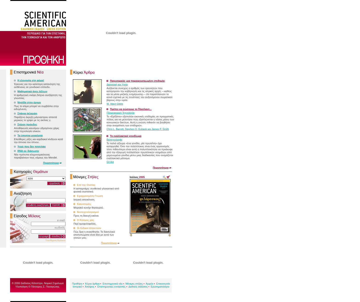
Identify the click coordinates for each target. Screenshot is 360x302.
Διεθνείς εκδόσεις (138, 286)
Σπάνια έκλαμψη (27, 113)
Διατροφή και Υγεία (117, 84)
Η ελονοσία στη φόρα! (30, 80)
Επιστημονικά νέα (113, 283)
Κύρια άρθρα (92, 283)
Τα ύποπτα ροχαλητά (30, 135)
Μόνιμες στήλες (134, 283)
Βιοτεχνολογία (114, 139)
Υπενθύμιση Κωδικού (55, 240)
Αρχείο (149, 283)
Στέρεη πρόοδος (27, 124)
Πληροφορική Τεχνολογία (121, 112)
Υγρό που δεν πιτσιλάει (31, 146)
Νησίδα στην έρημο (29, 102)
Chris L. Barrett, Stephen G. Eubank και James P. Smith (138, 129)
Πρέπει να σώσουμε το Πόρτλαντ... (131, 109)
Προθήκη (77, 283)
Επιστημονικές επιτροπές (111, 286)
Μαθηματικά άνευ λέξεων (32, 91)
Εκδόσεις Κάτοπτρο (31, 283)
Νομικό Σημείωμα (54, 283)
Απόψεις (89, 286)
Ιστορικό (77, 286)
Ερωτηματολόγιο (160, 286)
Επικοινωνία (163, 283)
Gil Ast (110, 162)
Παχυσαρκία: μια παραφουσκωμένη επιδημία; (137, 80)
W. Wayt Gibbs (115, 103)
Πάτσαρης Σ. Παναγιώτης (45, 286)
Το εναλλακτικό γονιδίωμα (125, 136)
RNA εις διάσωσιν (28, 151)
